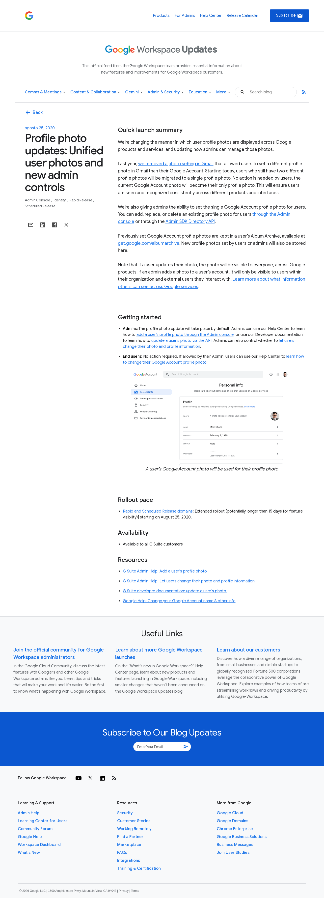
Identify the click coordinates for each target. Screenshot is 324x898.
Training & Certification (139, 868)
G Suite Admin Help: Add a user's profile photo (165, 571)
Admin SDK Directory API (190, 221)
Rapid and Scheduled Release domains (158, 511)
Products (161, 15)
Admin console (38, 200)
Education (200, 92)
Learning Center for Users (42, 820)
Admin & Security (165, 92)
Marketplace (129, 844)
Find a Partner (130, 836)
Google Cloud (230, 813)
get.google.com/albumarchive (148, 243)
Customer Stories (133, 820)
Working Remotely (134, 828)
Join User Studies (233, 852)
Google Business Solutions (242, 836)
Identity (60, 200)
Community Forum (35, 828)
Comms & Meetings (45, 92)
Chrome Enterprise (235, 828)
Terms (135, 891)
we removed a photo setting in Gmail (176, 163)
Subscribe (289, 16)
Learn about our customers (248, 650)
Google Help (30, 836)
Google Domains (232, 820)
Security (125, 813)
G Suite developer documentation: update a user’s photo (175, 591)
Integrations (128, 860)
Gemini (133, 92)
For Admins (185, 15)
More (223, 92)
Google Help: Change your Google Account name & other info (179, 601)
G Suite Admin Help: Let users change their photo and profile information (189, 581)
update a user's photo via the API (181, 340)
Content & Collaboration (95, 92)
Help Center (211, 15)
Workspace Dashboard (39, 844)
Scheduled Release (40, 206)
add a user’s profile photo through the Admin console (185, 334)
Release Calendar (242, 15)
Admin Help (28, 813)
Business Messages (235, 844)
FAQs (122, 852)
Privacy (124, 891)
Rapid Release (81, 200)
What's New (29, 852)
